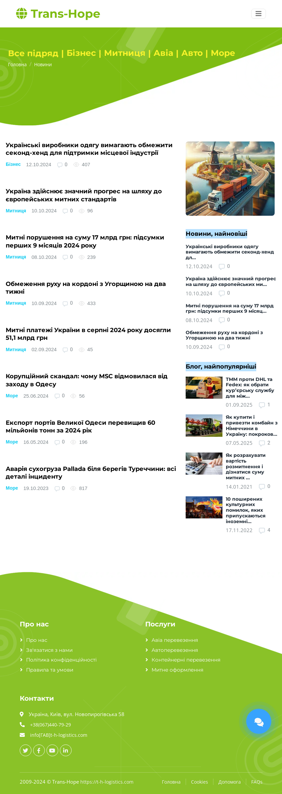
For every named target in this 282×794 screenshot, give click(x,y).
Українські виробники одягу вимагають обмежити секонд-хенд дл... (230, 252)
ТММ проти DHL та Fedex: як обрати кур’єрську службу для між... (250, 387)
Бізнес (13, 164)
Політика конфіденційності (61, 660)
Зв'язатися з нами (49, 650)
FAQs (257, 782)
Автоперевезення (175, 650)
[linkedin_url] (66, 750)
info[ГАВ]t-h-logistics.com (58, 735)
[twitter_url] (25, 750)
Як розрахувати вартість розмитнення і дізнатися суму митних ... (246, 466)
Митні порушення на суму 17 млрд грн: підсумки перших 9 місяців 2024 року (85, 241)
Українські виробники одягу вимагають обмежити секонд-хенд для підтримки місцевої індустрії (89, 149)
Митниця (16, 210)
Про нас (36, 640)
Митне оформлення (177, 670)
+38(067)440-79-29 (50, 724)
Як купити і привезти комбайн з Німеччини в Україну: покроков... (252, 425)
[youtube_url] (52, 750)
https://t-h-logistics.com (106, 782)
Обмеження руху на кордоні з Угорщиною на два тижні (224, 335)
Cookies (199, 782)
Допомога (229, 782)
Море (12, 395)
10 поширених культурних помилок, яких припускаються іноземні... (246, 510)
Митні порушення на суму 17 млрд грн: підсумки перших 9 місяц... (230, 308)
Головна (171, 782)
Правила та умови (49, 670)
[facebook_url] (39, 750)
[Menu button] (258, 14)
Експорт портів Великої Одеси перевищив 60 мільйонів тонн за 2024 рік (80, 426)
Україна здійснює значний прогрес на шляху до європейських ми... (231, 281)
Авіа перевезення (175, 640)
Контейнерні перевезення (186, 660)
